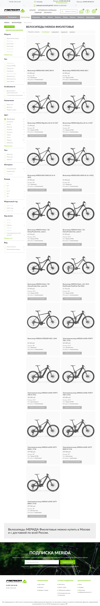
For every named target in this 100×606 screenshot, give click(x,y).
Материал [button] (8, 165)
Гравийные (10, 71)
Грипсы (50, 17)
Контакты (48, 12)
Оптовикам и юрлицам (47, 10)
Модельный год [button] (11, 201)
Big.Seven (10, 41)
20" (8, 183)
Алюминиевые (11, 169)
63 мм (9, 222)
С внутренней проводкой (15, 95)
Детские (9, 107)
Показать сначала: (34, 32)
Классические (11, 247)
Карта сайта (62, 587)
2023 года (10, 211)
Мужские (10, 157)
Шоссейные (10, 81)
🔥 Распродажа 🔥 (12, 17)
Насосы (72, 17)
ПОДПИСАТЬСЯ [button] (67, 562)
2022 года (10, 208)
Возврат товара (43, 590)
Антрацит (10, 121)
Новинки (38, 12)
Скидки (81, 587)
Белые (9, 124)
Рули (44, 17)
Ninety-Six (10, 49)
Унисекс (9, 159)
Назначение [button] (9, 100)
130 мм (9, 230)
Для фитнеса (11, 76)
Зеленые (9, 129)
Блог (80, 584)
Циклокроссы (11, 79)
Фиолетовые (11, 119)
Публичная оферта (64, 590)
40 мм (9, 220)
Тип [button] (5, 59)
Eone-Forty (10, 43)
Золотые (9, 132)
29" (8, 196)
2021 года (10, 205)
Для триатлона (11, 73)
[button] (61, 2)
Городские (10, 68)
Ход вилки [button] (8, 216)
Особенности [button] (9, 87)
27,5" (8, 191)
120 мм (9, 228)
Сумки (65, 17)
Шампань (10, 142)
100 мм (9, 225)
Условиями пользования (67, 566)
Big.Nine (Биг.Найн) (13, 38)
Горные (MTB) (11, 66)
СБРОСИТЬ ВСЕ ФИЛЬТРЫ (14, 30)
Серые (9, 135)
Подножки (36, 17)
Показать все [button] (8, 54)
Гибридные (10, 63)
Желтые (9, 127)
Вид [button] (6, 243)
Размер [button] (7, 179)
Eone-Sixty (10, 46)
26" (8, 188)
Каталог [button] (32, 10)
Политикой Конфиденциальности (50, 566)
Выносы (58, 17)
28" (8, 194)
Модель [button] (7, 34)
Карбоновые (11, 171)
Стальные (10, 174)
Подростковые (11, 110)
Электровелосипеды (13, 249)
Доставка (41, 584)
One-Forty (10, 51)
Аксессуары (90, 17)
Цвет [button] (6, 115)
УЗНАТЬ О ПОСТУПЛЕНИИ (37, 83)
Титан (8, 137)
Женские (10, 154)
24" (8, 186)
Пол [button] (5, 150)
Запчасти (81, 17)
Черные (9, 140)
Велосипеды (25, 17)
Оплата (40, 587)
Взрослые (10, 104)
